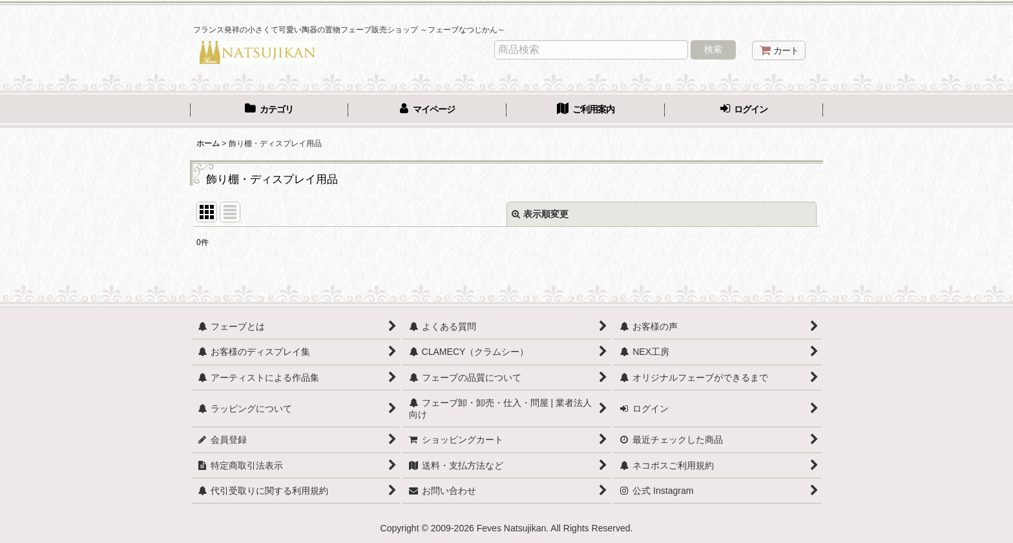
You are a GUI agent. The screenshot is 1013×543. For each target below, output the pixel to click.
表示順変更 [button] (540, 214)
